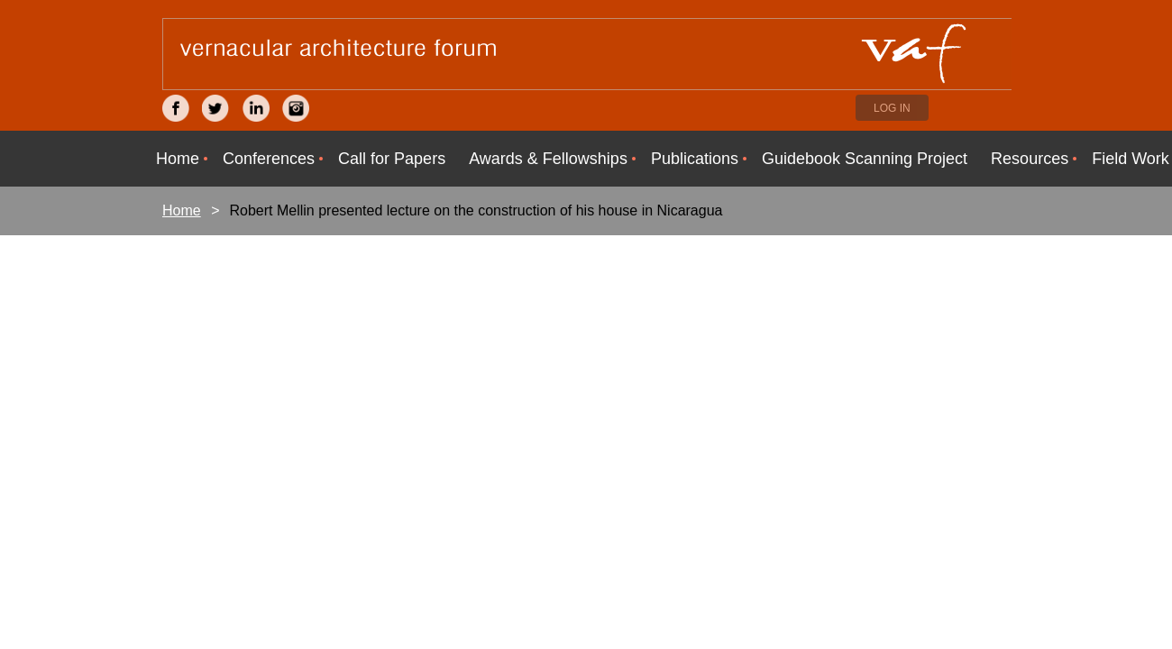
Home (181, 210)
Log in (892, 108)
